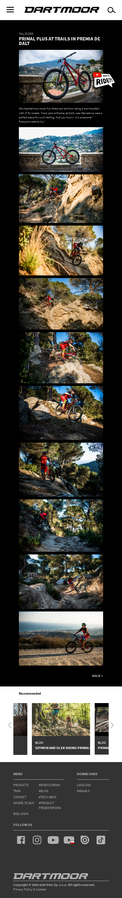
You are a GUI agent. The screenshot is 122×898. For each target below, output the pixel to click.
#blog (43, 791)
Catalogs (84, 785)
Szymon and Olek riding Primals (63, 747)
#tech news (47, 797)
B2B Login (20, 814)
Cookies (41, 889)
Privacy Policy (23, 889)
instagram (37, 840)
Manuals (83, 791)
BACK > (97, 676)
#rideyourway (50, 785)
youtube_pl (69, 840)
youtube (53, 840)
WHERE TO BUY (23, 803)
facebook (21, 840)
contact (19, 797)
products (21, 785)
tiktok (101, 840)
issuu (85, 840)
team (16, 791)
